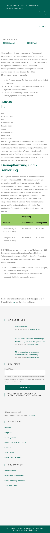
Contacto (8, 447)
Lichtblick (31, 415)
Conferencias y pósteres (15, 481)
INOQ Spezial (9, 43)
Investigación (10, 438)
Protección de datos (13, 457)
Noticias (8, 428)
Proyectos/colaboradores (15, 476)
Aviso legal (9, 452)
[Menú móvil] (43, 26)
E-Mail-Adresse (10, 369)
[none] (25, 13)
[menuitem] (25, 13)
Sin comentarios (34, 330)
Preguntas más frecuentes (16, 442)
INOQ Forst (32, 43)
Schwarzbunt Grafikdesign (25, 530)
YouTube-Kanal (11, 486)
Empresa (8, 433)
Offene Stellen (21, 327)
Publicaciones (10, 471)
